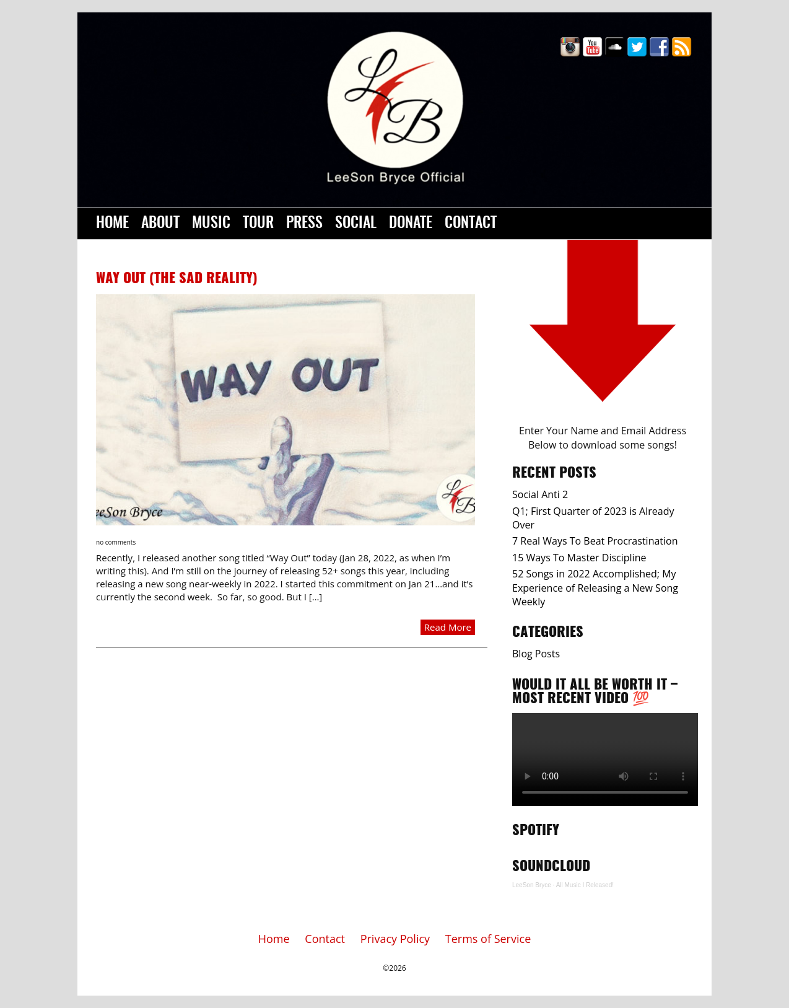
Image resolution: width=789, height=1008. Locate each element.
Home (112, 223)
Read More (447, 627)
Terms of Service (488, 938)
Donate (410, 223)
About (160, 223)
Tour (258, 223)
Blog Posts (536, 653)
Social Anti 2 (540, 494)
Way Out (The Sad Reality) (177, 279)
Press (304, 223)
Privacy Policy (395, 938)
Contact (471, 223)
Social (356, 223)
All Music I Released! (585, 885)
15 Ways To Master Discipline (579, 557)
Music (211, 223)
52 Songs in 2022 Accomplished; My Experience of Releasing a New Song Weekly (595, 587)
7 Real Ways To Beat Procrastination (595, 541)
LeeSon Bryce (531, 885)
